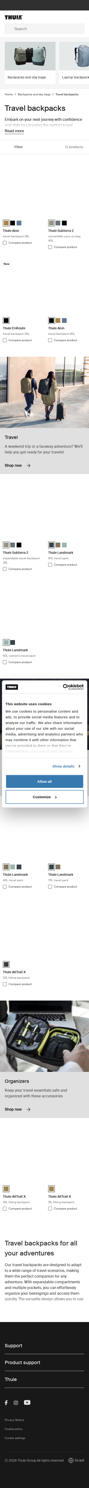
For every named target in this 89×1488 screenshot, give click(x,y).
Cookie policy (14, 1429)
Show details (63, 766)
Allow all (44, 781)
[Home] (18, 17)
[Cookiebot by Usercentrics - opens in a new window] (63, 687)
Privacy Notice (14, 1420)
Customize (44, 797)
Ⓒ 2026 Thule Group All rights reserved (34, 1460)
